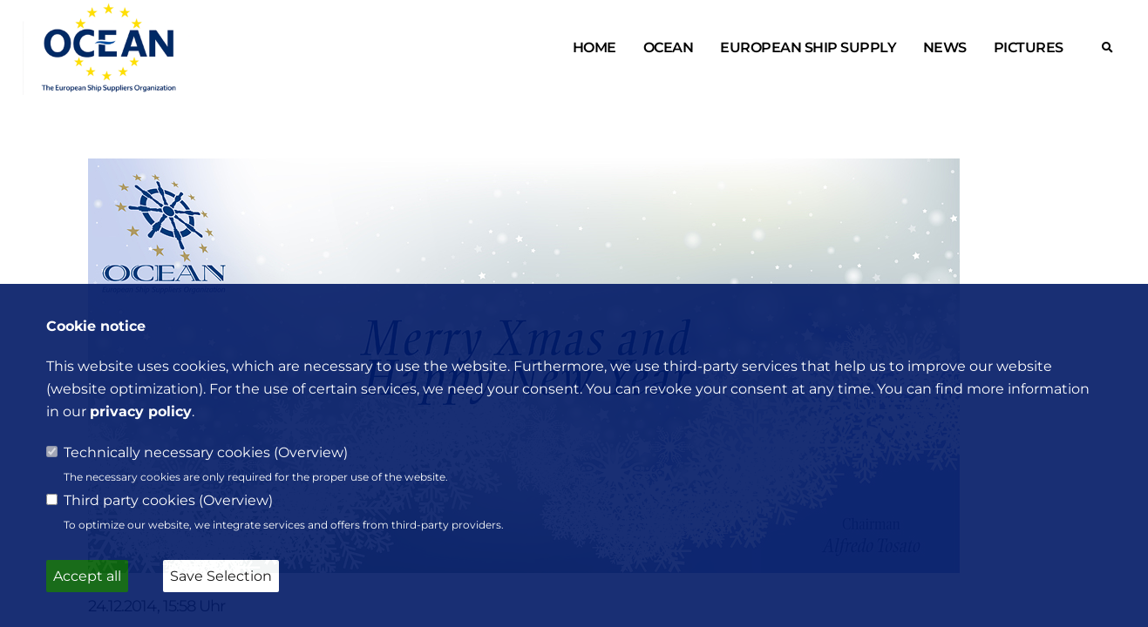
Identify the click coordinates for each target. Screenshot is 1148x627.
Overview (310, 452)
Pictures (1028, 47)
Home (594, 47)
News (945, 47)
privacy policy (141, 411)
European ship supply (808, 47)
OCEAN (668, 47)
